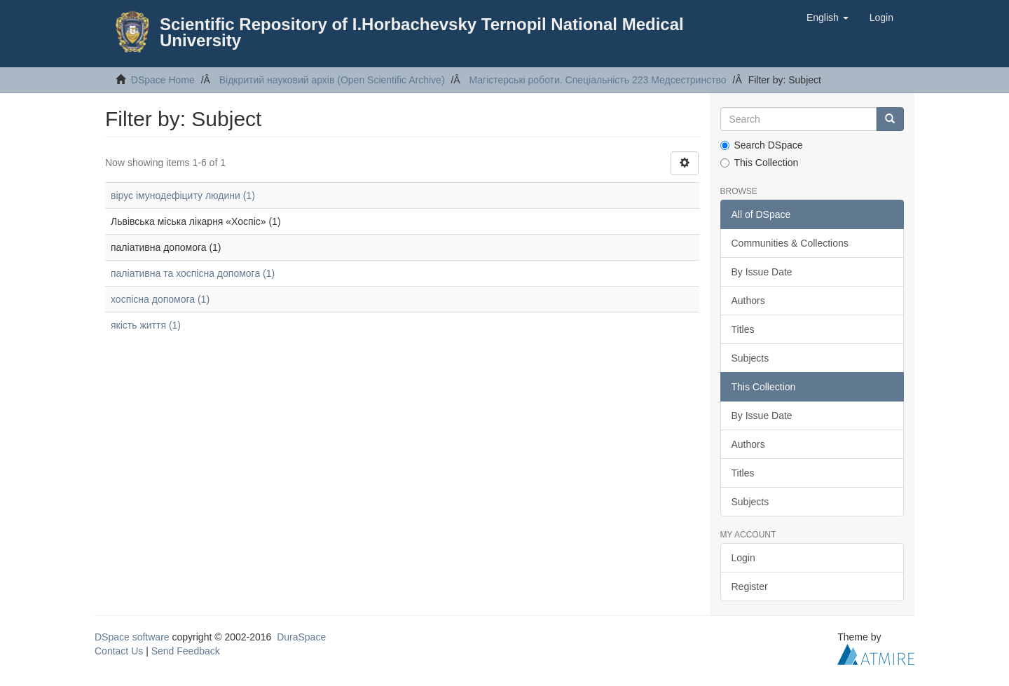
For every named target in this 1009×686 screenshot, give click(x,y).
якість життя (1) (146, 325)
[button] (827, 17)
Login (743, 557)
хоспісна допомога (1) (160, 299)
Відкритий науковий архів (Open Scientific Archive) (332, 79)
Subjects (750, 358)
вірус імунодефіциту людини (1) (183, 195)
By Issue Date (762, 271)
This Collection (759, 162)
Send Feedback (185, 651)
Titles (743, 329)
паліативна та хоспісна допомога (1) (193, 273)
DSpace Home (163, 79)
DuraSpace (301, 637)
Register (750, 586)
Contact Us (119, 651)
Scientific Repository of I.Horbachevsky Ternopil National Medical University (422, 32)
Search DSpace (761, 145)
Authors (748, 300)
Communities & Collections (790, 243)
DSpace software (132, 637)
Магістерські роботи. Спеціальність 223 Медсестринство (597, 79)
